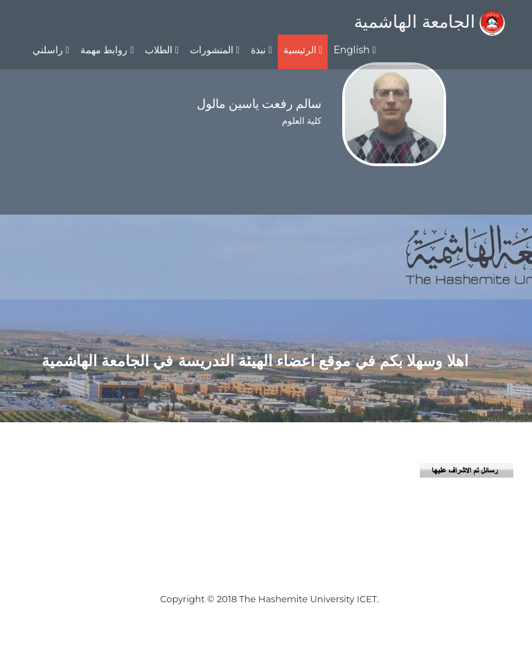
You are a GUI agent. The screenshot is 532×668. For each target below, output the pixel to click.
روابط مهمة (107, 50)
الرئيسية (303, 50)
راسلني (51, 50)
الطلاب (162, 50)
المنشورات (215, 50)
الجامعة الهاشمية (429, 21)
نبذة (261, 50)
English (354, 50)
